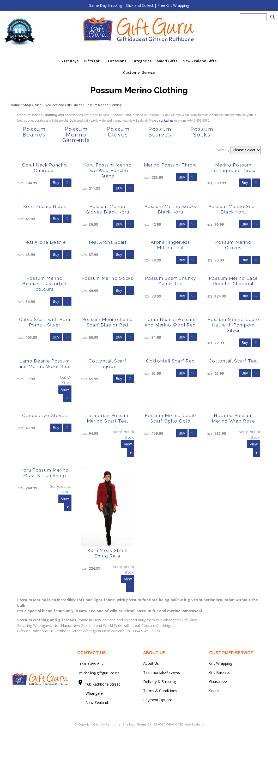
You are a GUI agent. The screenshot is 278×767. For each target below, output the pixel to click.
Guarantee (218, 681)
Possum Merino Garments (76, 134)
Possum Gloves (118, 132)
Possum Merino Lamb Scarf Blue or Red (107, 322)
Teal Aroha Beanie (44, 242)
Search (215, 690)
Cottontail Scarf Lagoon (107, 363)
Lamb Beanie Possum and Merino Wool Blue (45, 363)
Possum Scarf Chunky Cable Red (170, 281)
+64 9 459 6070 (92, 663)
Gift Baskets (219, 672)
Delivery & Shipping (159, 681)
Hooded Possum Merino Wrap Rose (233, 418)
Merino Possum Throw (170, 165)
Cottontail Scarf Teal (233, 361)
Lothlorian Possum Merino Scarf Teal (107, 418)
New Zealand (92, 702)
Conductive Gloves (44, 415)
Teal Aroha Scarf (107, 242)
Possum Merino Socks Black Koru (170, 209)
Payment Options (158, 699)
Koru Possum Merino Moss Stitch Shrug (44, 472)
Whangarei (91, 693)
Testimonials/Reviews (161, 672)
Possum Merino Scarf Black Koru (233, 209)
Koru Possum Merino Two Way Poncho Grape (107, 170)
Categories (141, 60)
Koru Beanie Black (44, 206)
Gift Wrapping (220, 663)
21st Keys (69, 60)
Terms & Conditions (160, 690)
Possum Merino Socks (108, 278)
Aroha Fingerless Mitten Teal (170, 245)
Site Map (129, 724)
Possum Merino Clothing (103, 105)
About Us (151, 663)
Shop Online (32, 105)
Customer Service (139, 72)
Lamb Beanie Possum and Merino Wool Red (170, 322)
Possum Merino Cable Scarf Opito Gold (170, 418)
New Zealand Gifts (199, 60)
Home (15, 105)
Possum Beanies (34, 132)
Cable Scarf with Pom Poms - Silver (44, 322)
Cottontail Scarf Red (170, 361)
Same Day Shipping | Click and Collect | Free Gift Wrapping (139, 5)
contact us (166, 120)
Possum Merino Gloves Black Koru (107, 209)
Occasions (117, 60)
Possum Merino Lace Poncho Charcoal (233, 281)
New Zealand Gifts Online (63, 105)
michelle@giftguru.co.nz (99, 672)
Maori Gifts (166, 60)
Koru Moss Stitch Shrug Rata (107, 553)
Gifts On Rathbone (107, 724)
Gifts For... (93, 60)
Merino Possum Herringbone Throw (233, 167)
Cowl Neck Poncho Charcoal (44, 167)
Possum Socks (201, 132)
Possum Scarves (159, 132)
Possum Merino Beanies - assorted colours (44, 284)
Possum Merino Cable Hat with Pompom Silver (233, 325)
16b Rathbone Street (103, 684)
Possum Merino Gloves (233, 245)
